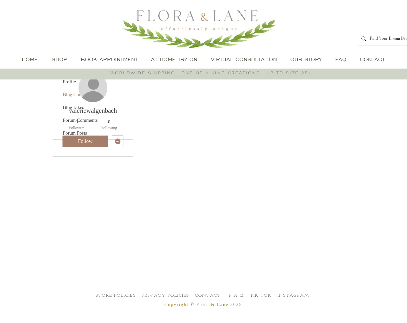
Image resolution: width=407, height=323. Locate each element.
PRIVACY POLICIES (165, 295)
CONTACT (208, 295)
